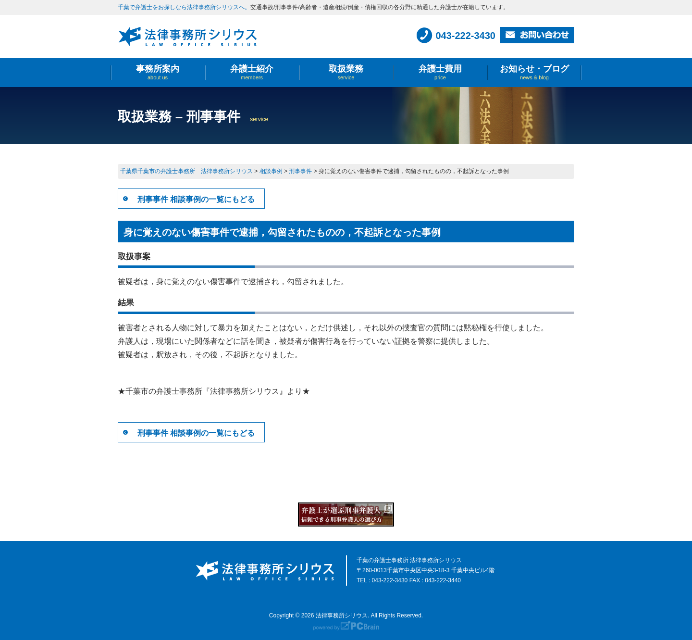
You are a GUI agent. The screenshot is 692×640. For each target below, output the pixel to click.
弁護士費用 (440, 72)
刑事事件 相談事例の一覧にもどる (196, 199)
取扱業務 (346, 72)
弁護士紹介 (252, 72)
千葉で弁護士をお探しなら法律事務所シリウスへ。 (184, 7)
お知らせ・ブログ (534, 72)
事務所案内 (158, 72)
